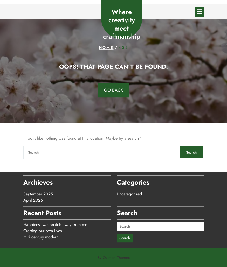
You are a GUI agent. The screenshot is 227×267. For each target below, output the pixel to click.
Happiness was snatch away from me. (55, 223)
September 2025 (38, 192)
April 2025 (33, 199)
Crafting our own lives (42, 229)
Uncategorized (129, 192)
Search (191, 152)
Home (106, 48)
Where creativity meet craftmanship (121, 24)
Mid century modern (40, 235)
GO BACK (113, 90)
